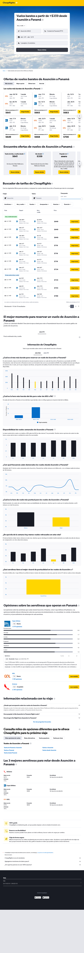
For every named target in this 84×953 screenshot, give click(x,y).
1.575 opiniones (17, 625)
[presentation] (43, 20)
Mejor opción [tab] (20, 82)
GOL (13, 672)
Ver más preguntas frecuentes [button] (42, 720)
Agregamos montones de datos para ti (43, 860)
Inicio (4, 69)
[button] (28, 37)
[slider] (82, 197)
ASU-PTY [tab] (42, 330)
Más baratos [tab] (8, 82)
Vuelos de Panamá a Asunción (13, 746)
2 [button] (75, 305)
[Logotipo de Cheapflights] (9, 3)
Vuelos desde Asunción (49, 748)
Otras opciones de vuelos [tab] (12, 736)
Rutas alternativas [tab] (29, 736)
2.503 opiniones (17, 688)
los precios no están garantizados (45, 851)
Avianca (14, 682)
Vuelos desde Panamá (10, 751)
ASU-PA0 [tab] (38, 351)
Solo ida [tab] (41, 82)
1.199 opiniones (17, 677)
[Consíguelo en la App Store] (46, 896)
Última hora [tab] (31, 82)
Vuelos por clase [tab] (58, 736)
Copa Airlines (16, 619)
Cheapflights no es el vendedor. (43, 856)
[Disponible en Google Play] (38, 896)
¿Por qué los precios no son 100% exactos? (43, 863)
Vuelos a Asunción (47, 746)
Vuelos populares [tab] (44, 736)
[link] (15, 171)
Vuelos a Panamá (9, 748)
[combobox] (21, 25)
